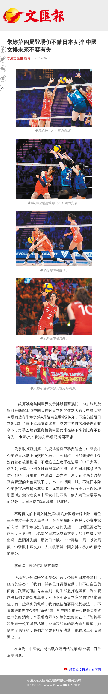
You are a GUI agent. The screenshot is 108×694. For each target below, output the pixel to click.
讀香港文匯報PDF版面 (85, 670)
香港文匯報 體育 (18, 58)
